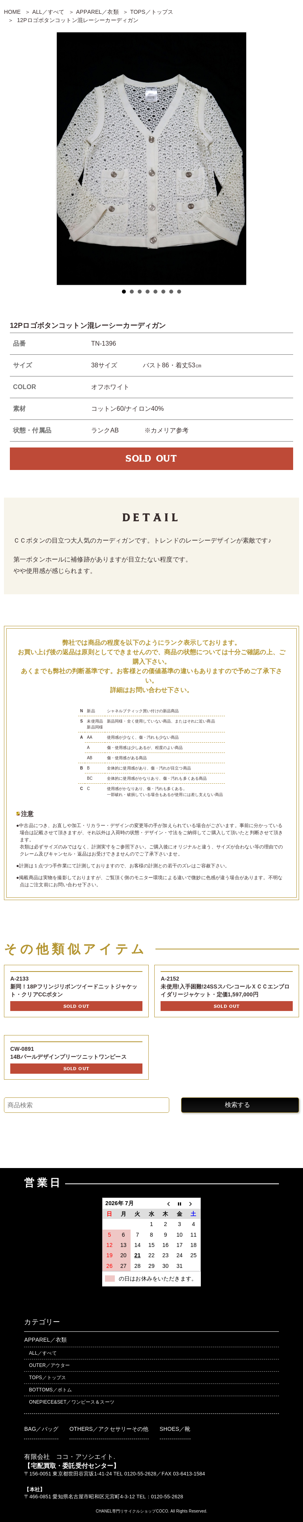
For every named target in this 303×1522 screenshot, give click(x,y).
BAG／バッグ (41, 1429)
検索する (237, 1104)
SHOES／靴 (175, 1429)
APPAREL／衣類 (97, 12)
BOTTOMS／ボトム (50, 1390)
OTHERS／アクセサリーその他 (109, 1429)
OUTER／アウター (49, 1365)
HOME (12, 12)
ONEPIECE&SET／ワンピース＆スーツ (71, 1402)
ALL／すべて (48, 12)
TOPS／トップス (151, 12)
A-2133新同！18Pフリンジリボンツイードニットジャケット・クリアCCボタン (73, 986)
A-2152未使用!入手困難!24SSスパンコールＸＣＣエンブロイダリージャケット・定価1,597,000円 (225, 986)
